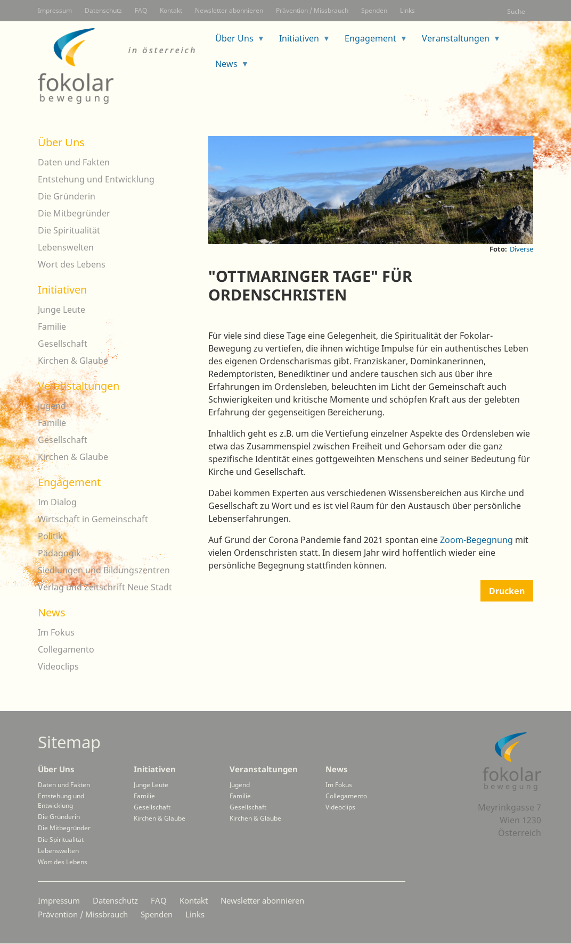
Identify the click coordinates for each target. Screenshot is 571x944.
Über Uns (236, 41)
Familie (52, 326)
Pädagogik (59, 553)
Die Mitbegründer (74, 213)
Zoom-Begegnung (476, 540)
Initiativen (301, 41)
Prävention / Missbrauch (312, 10)
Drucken (507, 591)
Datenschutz (103, 10)
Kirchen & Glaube (73, 360)
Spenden (374, 10)
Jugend (52, 406)
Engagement (372, 41)
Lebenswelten (66, 247)
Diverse (521, 249)
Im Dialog (57, 502)
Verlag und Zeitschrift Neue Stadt (105, 587)
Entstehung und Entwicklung (96, 179)
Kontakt (171, 10)
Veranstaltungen (457, 41)
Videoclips (58, 666)
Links (407, 10)
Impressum (55, 10)
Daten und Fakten (74, 162)
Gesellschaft (62, 343)
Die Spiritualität (69, 230)
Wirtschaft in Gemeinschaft (93, 519)
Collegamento (66, 649)
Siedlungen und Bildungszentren (104, 570)
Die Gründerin (66, 196)
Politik (50, 536)
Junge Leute (61, 309)
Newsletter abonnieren (229, 10)
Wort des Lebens (71, 264)
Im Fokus (56, 632)
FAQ (141, 10)
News (228, 67)
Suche (516, 11)
